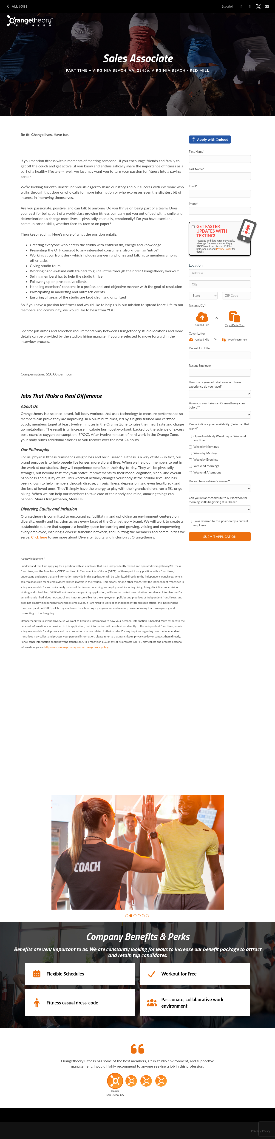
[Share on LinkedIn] (250, 7)
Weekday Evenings (203, 459)
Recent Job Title (199, 348)
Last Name (196, 169)
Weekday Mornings (204, 446)
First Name (196, 151)
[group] (137, 852)
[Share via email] (266, 6)
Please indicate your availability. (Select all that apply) (219, 426)
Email (193, 186)
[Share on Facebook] (241, 7)
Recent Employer (200, 365)
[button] (126, 915)
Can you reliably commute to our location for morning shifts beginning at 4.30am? (218, 500)
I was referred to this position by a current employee (218, 523)
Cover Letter (197, 333)
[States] (203, 295)
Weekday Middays (203, 453)
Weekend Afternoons (205, 472)
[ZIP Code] (236, 295)
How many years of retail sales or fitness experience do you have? (215, 384)
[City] (220, 284)
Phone (193, 204)
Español (227, 6)
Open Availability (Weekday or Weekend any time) (217, 438)
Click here (39, 537)
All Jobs (17, 6)
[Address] (220, 273)
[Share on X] (258, 6)
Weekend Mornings (204, 466)
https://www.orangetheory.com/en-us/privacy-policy (76, 647)
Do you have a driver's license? (209, 481)
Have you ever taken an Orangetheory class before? (217, 405)
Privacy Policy (223, 248)
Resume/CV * (198, 305)
